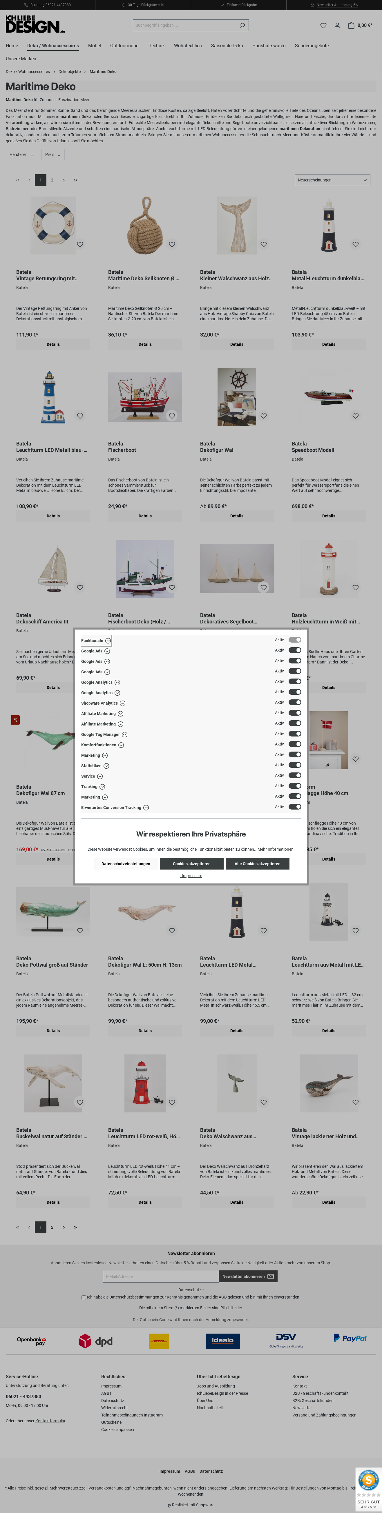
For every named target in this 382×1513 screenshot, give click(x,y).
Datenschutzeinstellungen (126, 863)
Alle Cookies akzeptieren (257, 863)
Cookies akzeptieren (192, 863)
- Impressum (191, 875)
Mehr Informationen (276, 849)
